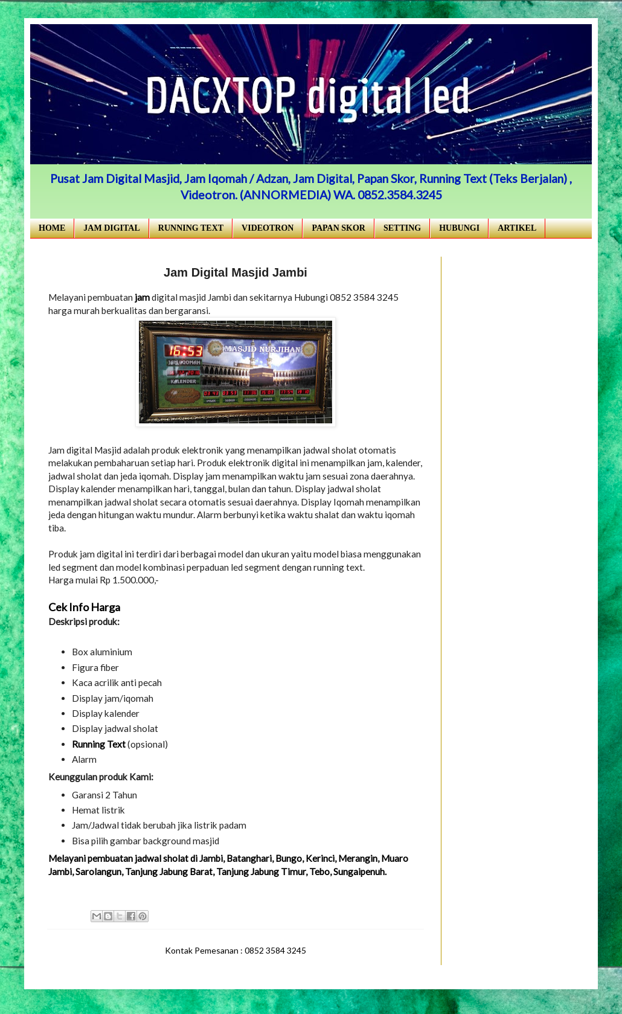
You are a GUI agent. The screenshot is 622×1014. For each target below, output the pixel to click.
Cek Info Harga (84, 607)
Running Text (99, 744)
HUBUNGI (459, 228)
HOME (52, 228)
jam (142, 297)
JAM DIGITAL (111, 228)
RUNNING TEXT (190, 228)
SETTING (402, 228)
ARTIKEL (517, 228)
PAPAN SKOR (338, 228)
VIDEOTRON (267, 228)
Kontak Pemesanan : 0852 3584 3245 (235, 950)
